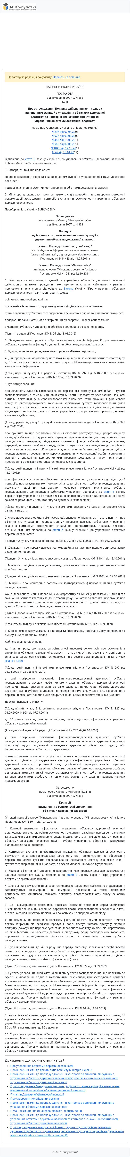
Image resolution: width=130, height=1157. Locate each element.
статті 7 (57, 530)
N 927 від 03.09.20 (63, 136)
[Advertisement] (65, 41)
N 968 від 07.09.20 (63, 144)
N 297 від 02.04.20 (63, 132)
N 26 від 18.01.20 (63, 152)
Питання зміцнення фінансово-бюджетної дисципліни (46, 1111)
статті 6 (109, 492)
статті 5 (30, 159)
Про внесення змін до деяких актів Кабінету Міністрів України (51, 1070)
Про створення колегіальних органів (34, 1098)
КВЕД (19, 661)
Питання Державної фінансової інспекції (37, 1094)
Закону (68, 288)
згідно (9, 661)
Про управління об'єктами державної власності (41, 1066)
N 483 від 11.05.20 (63, 140)
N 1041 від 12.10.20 (63, 148)
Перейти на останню (66, 77)
